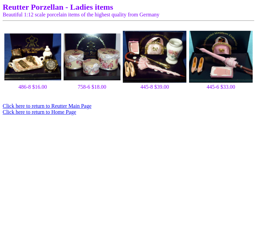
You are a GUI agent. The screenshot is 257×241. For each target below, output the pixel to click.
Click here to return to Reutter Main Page (47, 106)
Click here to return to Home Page (39, 112)
